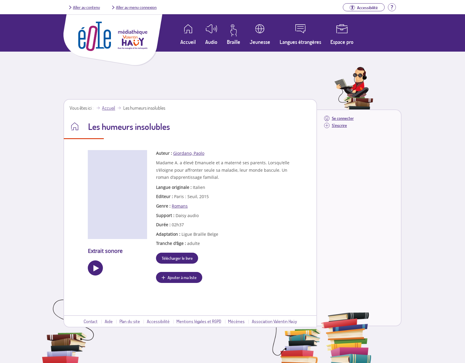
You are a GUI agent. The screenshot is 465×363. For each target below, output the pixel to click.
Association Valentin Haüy (274, 321)
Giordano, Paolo (188, 153)
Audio (211, 42)
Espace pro (341, 42)
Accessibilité (158, 321)
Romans (180, 206)
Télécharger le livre (177, 258)
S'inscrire (339, 125)
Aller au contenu (86, 7)
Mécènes (236, 321)
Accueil (108, 108)
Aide (109, 321)
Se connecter (343, 118)
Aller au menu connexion (136, 7)
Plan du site (130, 321)
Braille (233, 42)
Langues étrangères (300, 42)
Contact (91, 321)
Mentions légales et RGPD (198, 321)
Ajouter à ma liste (182, 277)
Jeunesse (260, 42)
